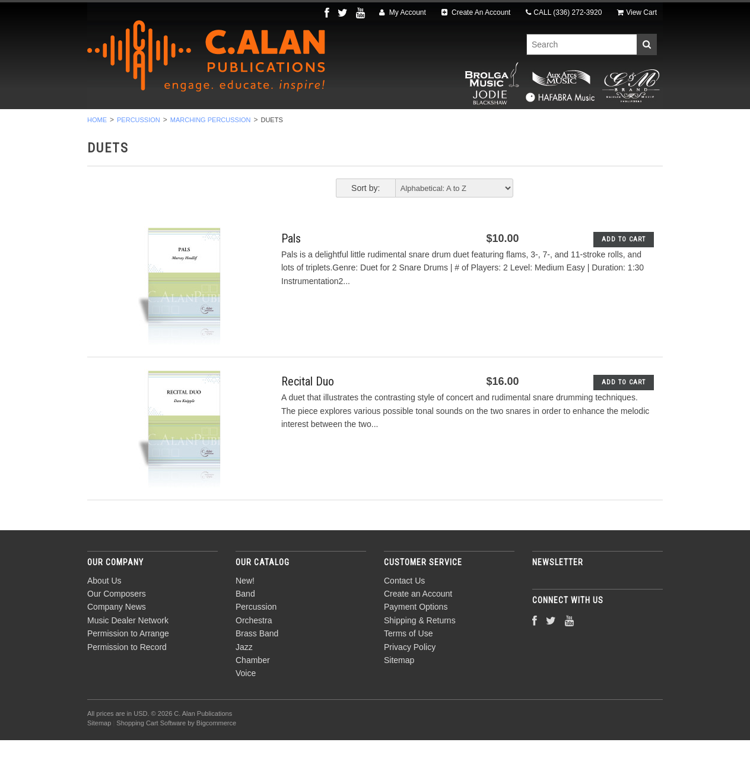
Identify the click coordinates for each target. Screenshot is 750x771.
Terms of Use (408, 665)
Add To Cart (624, 270)
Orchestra (305, 125)
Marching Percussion (210, 150)
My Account (402, 12)
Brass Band (379, 125)
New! (125, 125)
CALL (564, 12)
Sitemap (399, 691)
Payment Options (415, 638)
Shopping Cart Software (151, 754)
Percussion (231, 125)
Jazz (440, 125)
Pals (291, 269)
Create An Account (476, 12)
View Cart (637, 12)
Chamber (494, 125)
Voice (549, 125)
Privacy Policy (410, 678)
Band (170, 125)
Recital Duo (307, 413)
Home (97, 150)
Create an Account (418, 624)
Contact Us (404, 611)
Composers (610, 125)
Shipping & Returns (420, 651)
